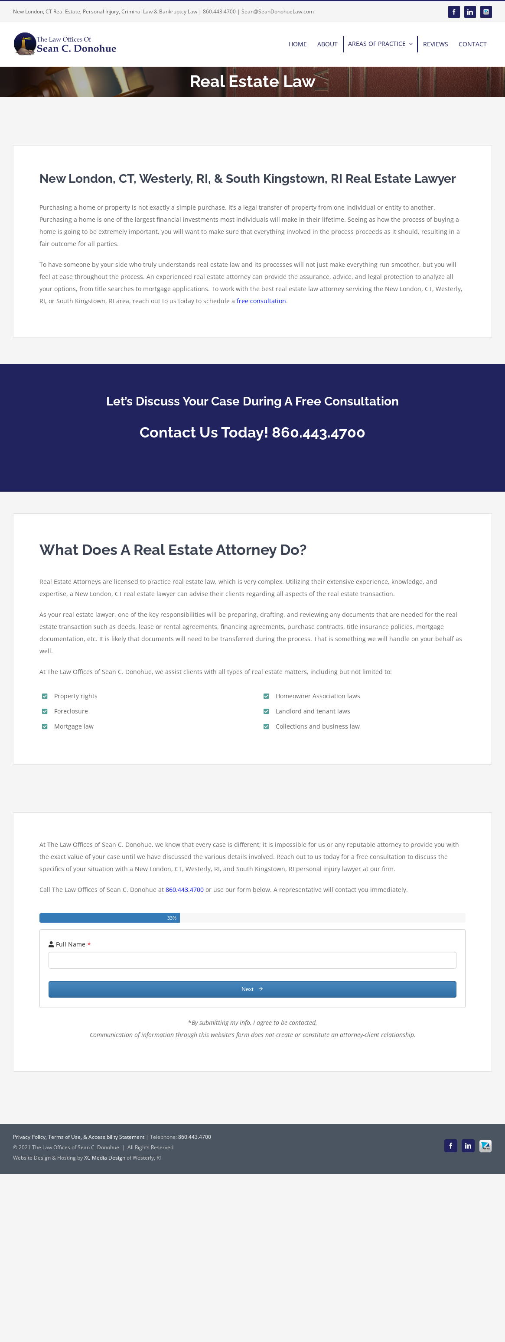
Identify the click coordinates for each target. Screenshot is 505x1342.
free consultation (261, 301)
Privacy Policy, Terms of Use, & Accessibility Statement (78, 1137)
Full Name (73, 944)
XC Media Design (104, 1157)
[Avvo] (486, 12)
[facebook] (454, 12)
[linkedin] (470, 12)
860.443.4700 (185, 889)
